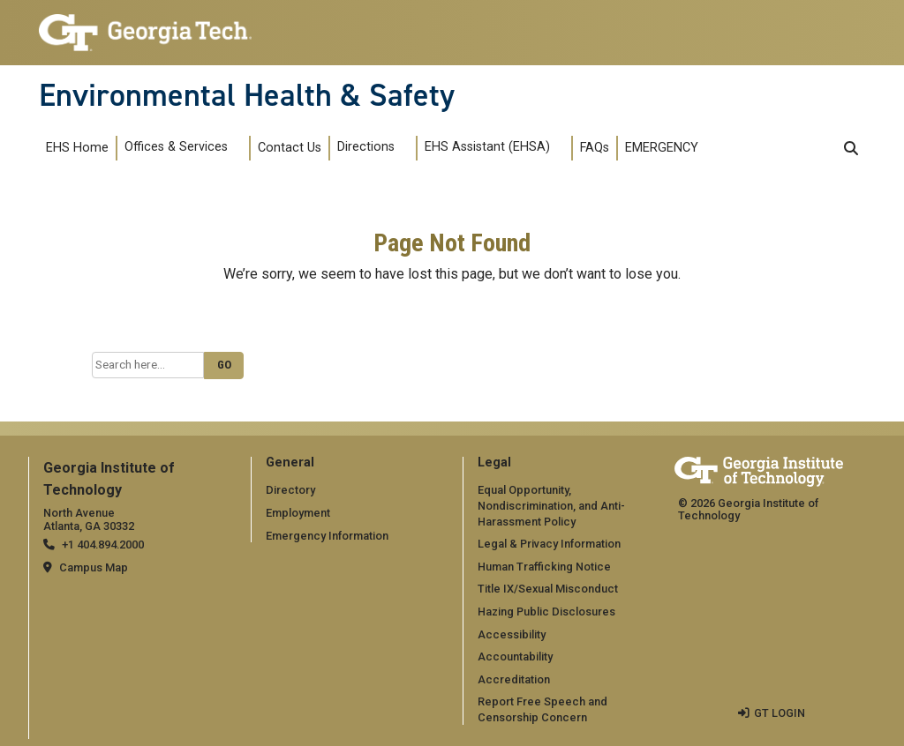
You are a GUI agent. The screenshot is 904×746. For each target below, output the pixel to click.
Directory (290, 489)
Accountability (515, 656)
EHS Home (77, 147)
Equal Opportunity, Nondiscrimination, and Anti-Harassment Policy (551, 505)
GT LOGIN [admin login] (779, 713)
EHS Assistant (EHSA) (487, 146)
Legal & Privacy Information (549, 543)
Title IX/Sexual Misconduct (548, 588)
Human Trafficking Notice (544, 566)
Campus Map (93, 567)
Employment (298, 512)
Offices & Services (176, 146)
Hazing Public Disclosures (546, 611)
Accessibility (512, 634)
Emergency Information (327, 535)
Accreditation (514, 679)
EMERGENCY (661, 147)
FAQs (594, 147)
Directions (366, 146)
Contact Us (289, 147)
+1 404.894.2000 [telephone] (103, 544)
